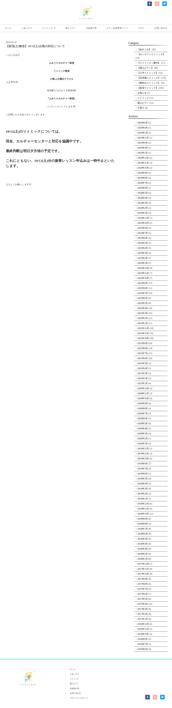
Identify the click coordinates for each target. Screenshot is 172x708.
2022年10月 (143, 278)
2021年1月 (142, 383)
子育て (140, 108)
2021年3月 (142, 373)
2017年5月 (142, 599)
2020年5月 (142, 423)
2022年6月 (142, 298)
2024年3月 (142, 203)
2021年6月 (142, 358)
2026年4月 (142, 127)
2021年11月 (143, 333)
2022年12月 (143, 268)
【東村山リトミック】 (148, 83)
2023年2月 (142, 258)
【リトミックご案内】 (148, 63)
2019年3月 (142, 488)
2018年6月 (142, 534)
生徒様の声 (91, 28)
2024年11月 (143, 163)
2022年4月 (142, 308)
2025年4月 (142, 148)
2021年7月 (142, 353)
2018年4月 (142, 544)
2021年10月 (143, 338)
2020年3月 (142, 433)
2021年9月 (142, 343)
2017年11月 (143, 569)
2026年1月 (142, 132)
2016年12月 (143, 624)
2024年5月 (142, 193)
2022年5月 (142, 303)
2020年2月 (142, 438)
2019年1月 (142, 498)
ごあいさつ (26, 28)
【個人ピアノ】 (145, 68)
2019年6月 (142, 473)
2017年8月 (142, 584)
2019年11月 (143, 453)
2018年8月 (142, 524)
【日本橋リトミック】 (148, 78)
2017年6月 (142, 594)
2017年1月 (142, 619)
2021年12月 (143, 328)
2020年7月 (142, 413)
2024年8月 (142, 178)
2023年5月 (142, 243)
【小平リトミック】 (147, 73)
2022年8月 (142, 288)
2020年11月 (143, 393)
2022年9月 (142, 283)
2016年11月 (143, 629)
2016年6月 (142, 649)
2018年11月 (143, 508)
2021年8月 (142, 348)
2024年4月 (142, 198)
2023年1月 (142, 263)
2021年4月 (142, 368)
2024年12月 (143, 158)
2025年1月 (142, 153)
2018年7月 (142, 529)
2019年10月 (143, 458)
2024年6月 (142, 188)
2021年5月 (142, 363)
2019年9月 (142, 463)
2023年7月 (142, 233)
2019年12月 (143, 448)
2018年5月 (142, 539)
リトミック (48, 28)
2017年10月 (143, 574)
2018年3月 (142, 549)
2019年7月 (142, 468)
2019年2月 (142, 493)
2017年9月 (142, 579)
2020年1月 (142, 443)
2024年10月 (143, 168)
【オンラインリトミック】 (151, 54)
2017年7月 (142, 589)
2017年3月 (142, 609)
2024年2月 (142, 208)
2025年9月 (142, 143)
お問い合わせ (160, 28)
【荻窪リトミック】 (147, 88)
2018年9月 (142, 519)
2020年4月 (142, 428)
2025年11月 (143, 138)
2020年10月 (143, 398)
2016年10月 (143, 634)
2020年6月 (142, 418)
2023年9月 (142, 228)
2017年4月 (142, 604)
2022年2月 (142, 318)
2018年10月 (143, 513)
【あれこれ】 (144, 49)
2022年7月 (142, 293)
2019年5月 (142, 478)
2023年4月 (142, 248)
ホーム (8, 28)
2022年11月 (143, 273)
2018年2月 (142, 554)
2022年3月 (142, 313)
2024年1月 (142, 213)
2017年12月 (143, 564)
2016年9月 (142, 639)
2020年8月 (142, 408)
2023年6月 (142, 238)
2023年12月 (143, 218)
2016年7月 (142, 644)
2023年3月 (142, 253)
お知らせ (142, 93)
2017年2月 (142, 614)
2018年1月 (142, 559)
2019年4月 (142, 483)
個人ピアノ (70, 28)
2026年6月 (142, 122)
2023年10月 (143, 223)
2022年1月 (142, 323)
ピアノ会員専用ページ (117, 28)
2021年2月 (142, 378)
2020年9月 (142, 403)
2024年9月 (142, 173)
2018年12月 (143, 503)
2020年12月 (143, 388)
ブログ (141, 28)
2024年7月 (142, 183)
